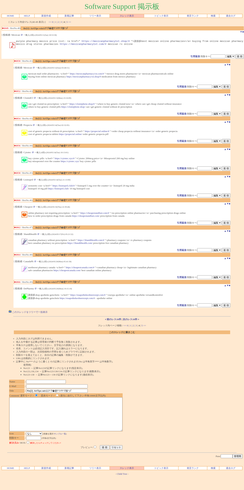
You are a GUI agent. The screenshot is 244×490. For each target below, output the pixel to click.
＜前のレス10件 (112, 320)
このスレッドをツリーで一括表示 (28, 312)
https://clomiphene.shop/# (82, 104)
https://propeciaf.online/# (97, 132)
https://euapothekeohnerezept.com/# (88, 295)
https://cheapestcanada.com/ (67, 271)
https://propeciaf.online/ (70, 134)
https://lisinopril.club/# (63, 186)
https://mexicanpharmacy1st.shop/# (106, 41)
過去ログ (230, 15)
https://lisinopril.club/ (58, 189)
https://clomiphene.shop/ (73, 107)
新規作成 (46, 15)
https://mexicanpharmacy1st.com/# (83, 44)
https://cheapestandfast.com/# (94, 213)
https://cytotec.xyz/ (70, 162)
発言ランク (193, 15)
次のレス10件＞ (131, 320)
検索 (213, 15)
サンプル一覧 (62, 441)
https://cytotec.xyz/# (64, 159)
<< (50, 22)
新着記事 (69, 15)
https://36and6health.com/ (80, 243)
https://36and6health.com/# (91, 240)
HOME (10, 15)
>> (69, 22)
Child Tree (122, 481)
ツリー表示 (95, 15)
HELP (27, 15)
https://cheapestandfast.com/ (85, 216)
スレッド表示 (127, 15)
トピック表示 (161, 15)
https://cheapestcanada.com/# (80, 268)
